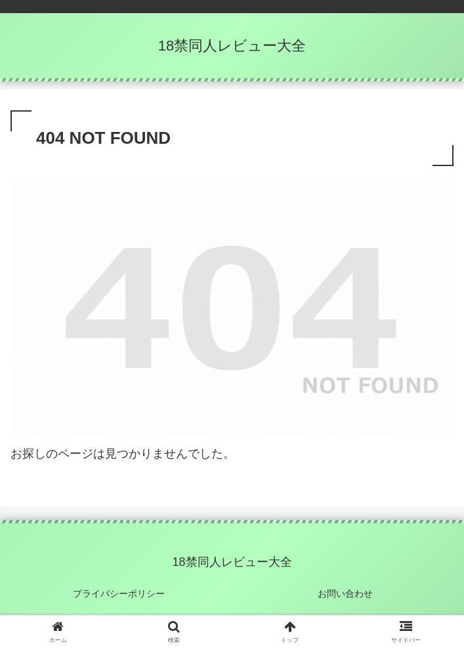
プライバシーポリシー (119, 593)
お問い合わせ (345, 593)
